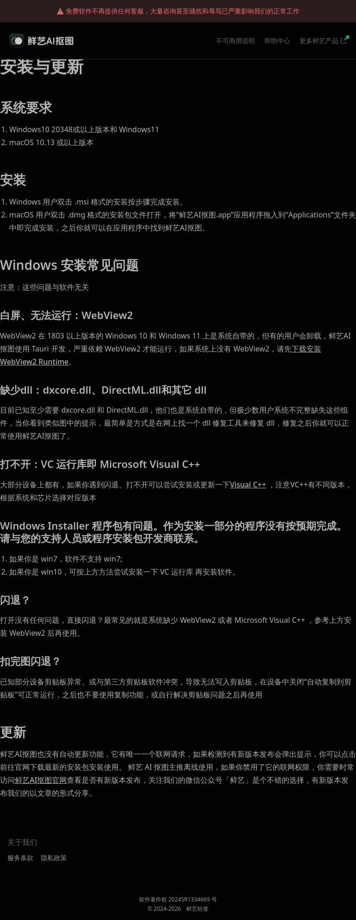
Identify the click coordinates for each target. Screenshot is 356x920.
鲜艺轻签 (197, 909)
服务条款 (20, 857)
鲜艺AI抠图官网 (41, 780)
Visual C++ (248, 484)
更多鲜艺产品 (318, 40)
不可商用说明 (235, 40)
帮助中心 (277, 40)
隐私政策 (54, 857)
